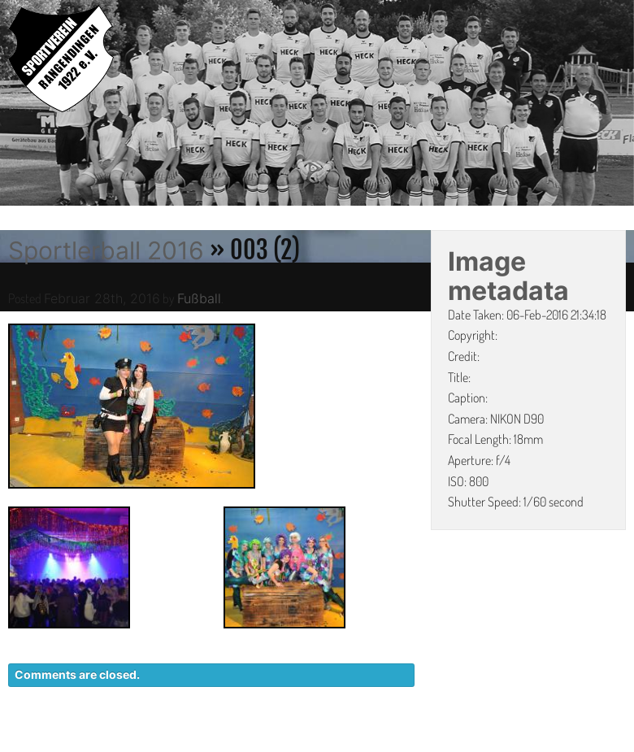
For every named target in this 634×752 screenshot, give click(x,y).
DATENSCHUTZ (428, 744)
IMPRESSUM (533, 744)
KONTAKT (329, 744)
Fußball (199, 298)
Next (622, 105)
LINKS (607, 744)
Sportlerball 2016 (106, 250)
